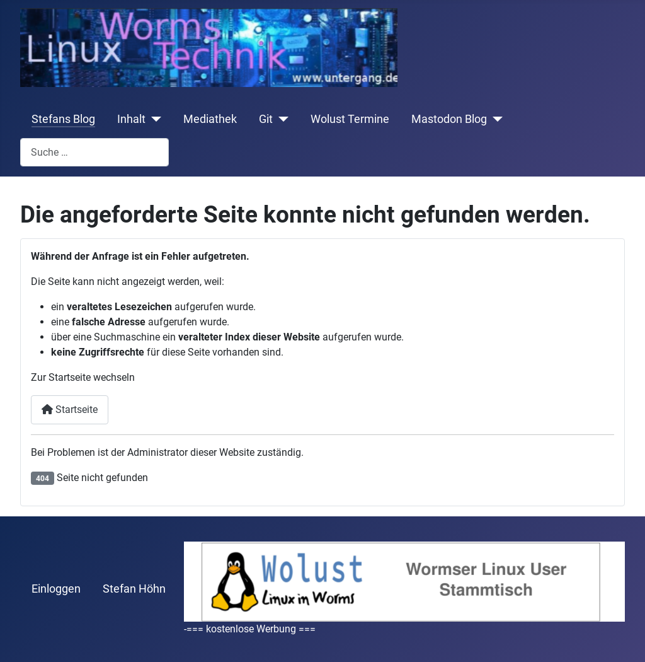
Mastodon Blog (449, 119)
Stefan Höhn (134, 589)
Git (266, 119)
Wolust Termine (350, 119)
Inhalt (131, 119)
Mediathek (210, 119)
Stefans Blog (63, 119)
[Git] (280, 119)
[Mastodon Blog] (495, 119)
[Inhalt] (153, 119)
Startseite (70, 409)
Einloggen (56, 589)
